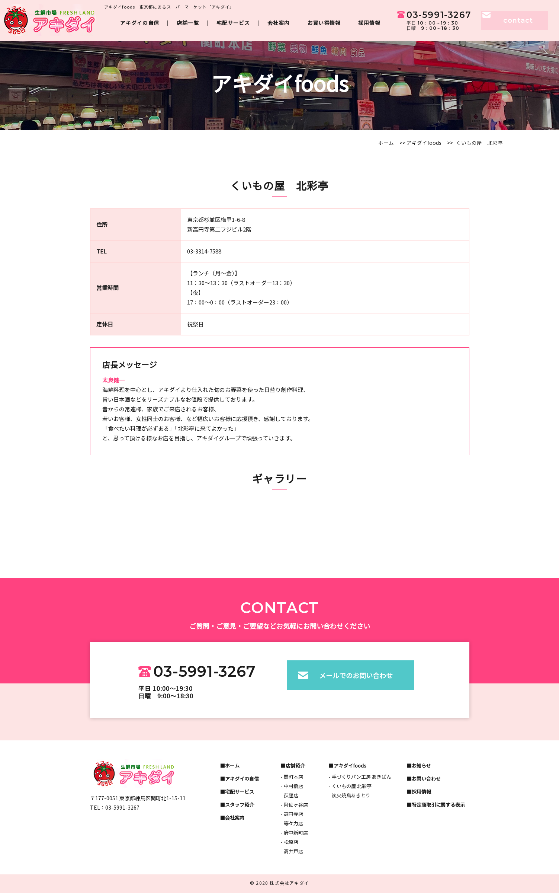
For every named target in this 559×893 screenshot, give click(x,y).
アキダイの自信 (139, 22)
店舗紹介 (295, 765)
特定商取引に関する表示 (438, 804)
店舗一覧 (188, 22)
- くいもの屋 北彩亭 (350, 786)
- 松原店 (289, 841)
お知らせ (421, 765)
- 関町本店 (292, 776)
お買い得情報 (324, 22)
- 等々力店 (292, 823)
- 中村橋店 (292, 786)
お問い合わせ (426, 778)
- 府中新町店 (294, 832)
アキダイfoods (423, 142)
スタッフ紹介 (239, 804)
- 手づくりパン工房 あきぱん (360, 776)
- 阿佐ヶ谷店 (294, 804)
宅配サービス (233, 22)
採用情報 (369, 22)
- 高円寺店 (292, 813)
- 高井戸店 (292, 851)
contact (518, 20)
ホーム (386, 142)
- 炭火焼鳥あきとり (349, 795)
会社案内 (278, 22)
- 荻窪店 (289, 795)
